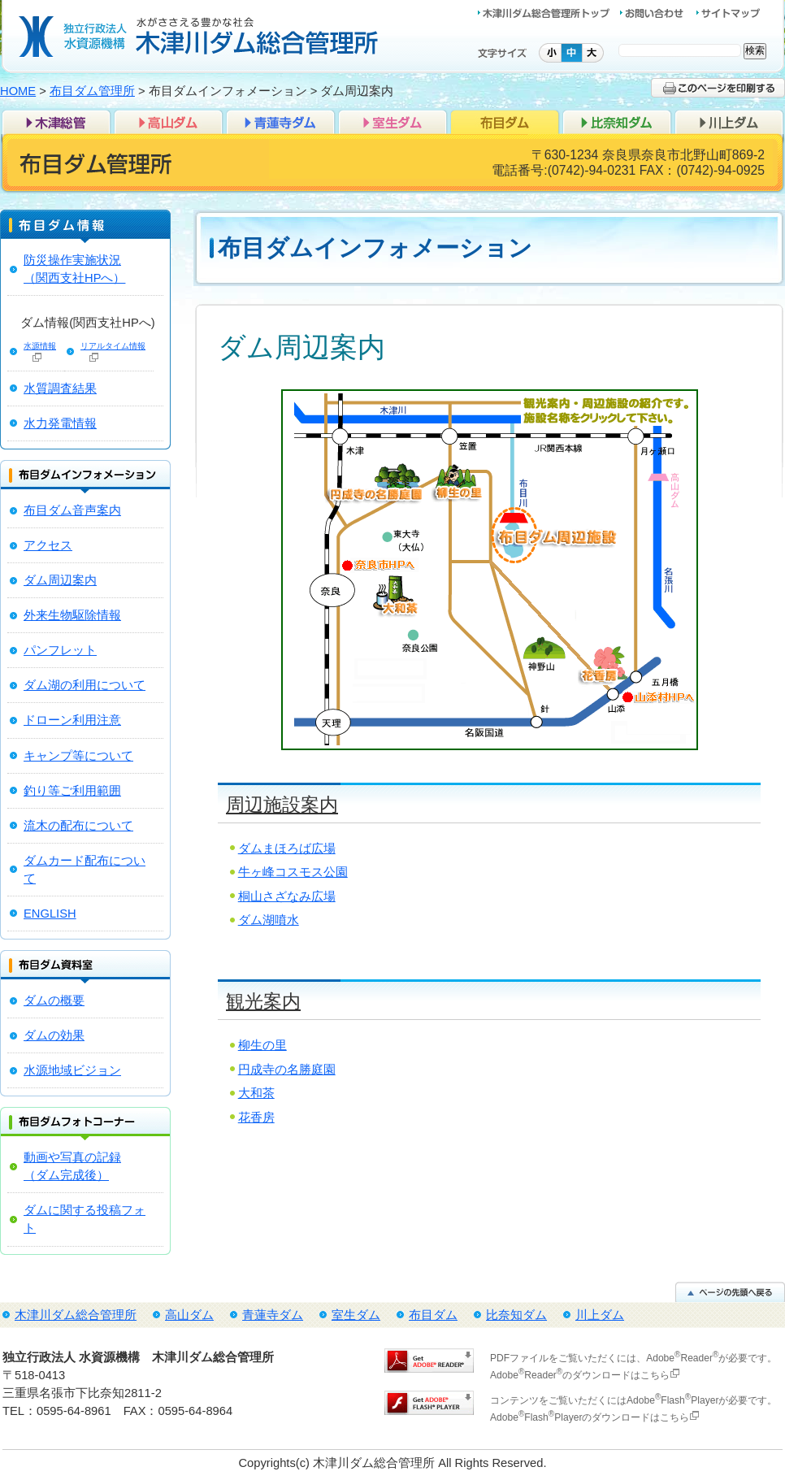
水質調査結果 (60, 388)
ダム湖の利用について (84, 685)
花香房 (256, 1117)
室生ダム (392, 121)
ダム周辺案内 (60, 580)
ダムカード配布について (84, 869)
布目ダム (505, 121)
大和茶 (256, 1093)
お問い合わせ (657, 13)
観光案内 (263, 1001)
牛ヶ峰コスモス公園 (293, 872)
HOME (18, 91)
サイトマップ (728, 13)
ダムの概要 (54, 1000)
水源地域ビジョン (72, 1070)
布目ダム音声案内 (72, 510)
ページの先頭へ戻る (730, 1292)
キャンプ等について (78, 755)
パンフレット (60, 650)
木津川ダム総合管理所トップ (548, 13)
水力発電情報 (60, 423)
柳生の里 (262, 1045)
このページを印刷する (718, 88)
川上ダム (729, 121)
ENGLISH (50, 913)
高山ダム (168, 121)
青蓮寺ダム (280, 121)
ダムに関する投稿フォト (84, 1219)
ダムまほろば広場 (287, 848)
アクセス (48, 545)
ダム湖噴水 (268, 920)
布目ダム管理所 (92, 91)
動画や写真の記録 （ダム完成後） (72, 1166)
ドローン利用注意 (72, 720)
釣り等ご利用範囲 (72, 790)
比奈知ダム (617, 121)
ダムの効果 (54, 1035)
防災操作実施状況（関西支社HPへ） (74, 269)
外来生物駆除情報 (72, 615)
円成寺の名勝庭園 (287, 1069)
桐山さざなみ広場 (287, 896)
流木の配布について (78, 825)
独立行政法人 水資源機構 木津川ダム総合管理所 (199, 37)
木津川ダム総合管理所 (56, 121)
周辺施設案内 (282, 804)
